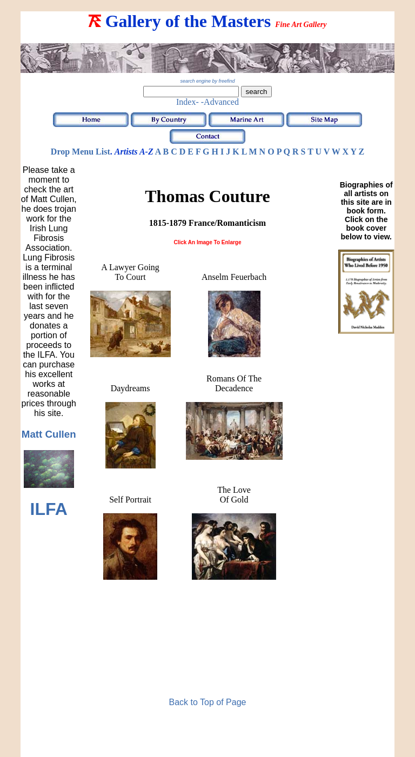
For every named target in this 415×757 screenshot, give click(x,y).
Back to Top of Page (207, 702)
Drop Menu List (80, 151)
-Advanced (220, 101)
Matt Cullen (49, 434)
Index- (187, 101)
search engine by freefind (207, 81)
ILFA (49, 509)
